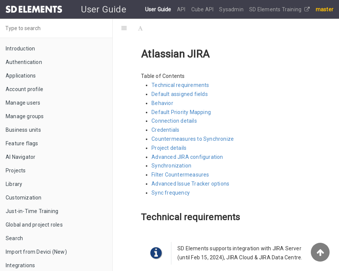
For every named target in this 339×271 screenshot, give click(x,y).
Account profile (24, 89)
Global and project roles (34, 225)
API (182, 9)
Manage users (23, 103)
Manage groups (25, 116)
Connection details (174, 121)
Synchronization (171, 166)
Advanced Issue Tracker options (190, 184)
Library (14, 184)
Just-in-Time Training (32, 211)
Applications (21, 76)
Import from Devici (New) (36, 252)
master (324, 9)
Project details (168, 148)
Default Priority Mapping (181, 112)
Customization (24, 198)
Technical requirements (180, 85)
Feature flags (22, 143)
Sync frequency (170, 193)
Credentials (165, 130)
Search (14, 238)
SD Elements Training (279, 9)
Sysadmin (232, 9)
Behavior (162, 103)
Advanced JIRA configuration (187, 157)
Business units (23, 130)
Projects (16, 170)
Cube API (203, 9)
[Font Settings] (140, 28)
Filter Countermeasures (180, 175)
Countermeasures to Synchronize (192, 139)
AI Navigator (20, 157)
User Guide (159, 9)
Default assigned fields (179, 94)
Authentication (24, 62)
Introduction (20, 49)
